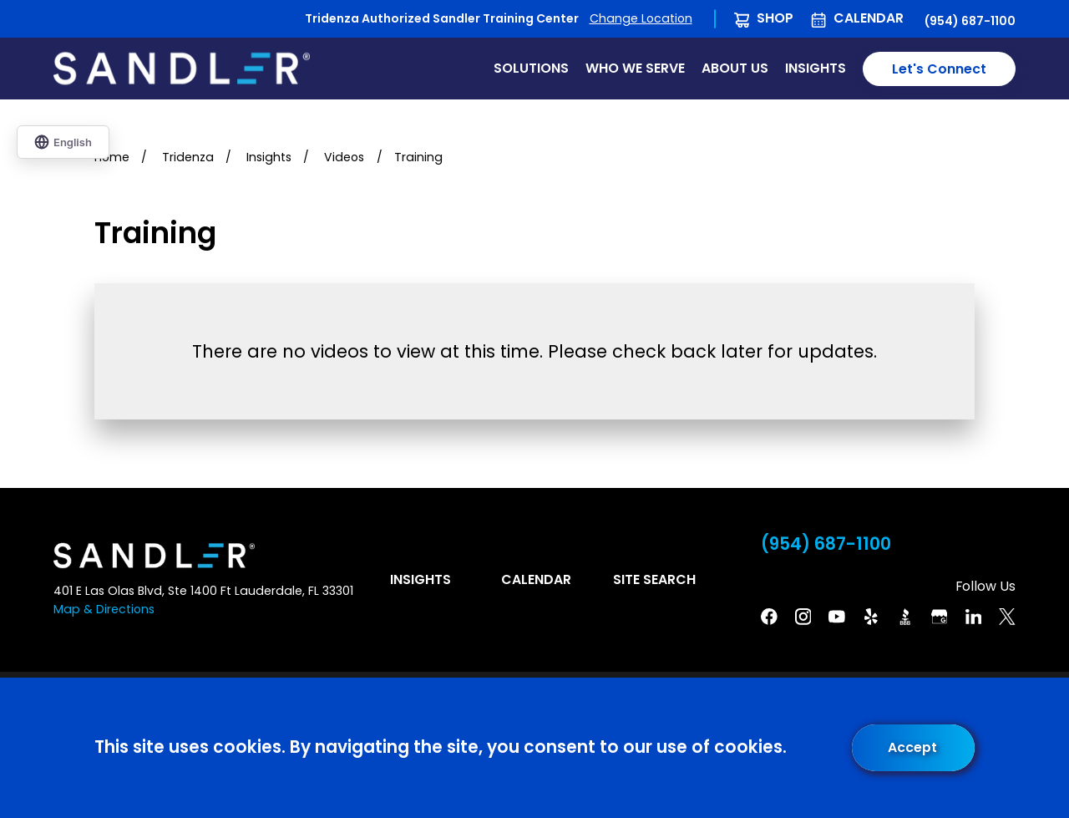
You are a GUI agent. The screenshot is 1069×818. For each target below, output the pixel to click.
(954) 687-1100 (970, 21)
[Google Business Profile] (939, 616)
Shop (775, 18)
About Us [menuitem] (735, 68)
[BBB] (905, 616)
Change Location (641, 18)
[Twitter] (1007, 616)
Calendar (868, 18)
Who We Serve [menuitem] (635, 68)
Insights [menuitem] (815, 68)
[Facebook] (769, 616)
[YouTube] (836, 616)
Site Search (654, 579)
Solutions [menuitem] (531, 68)
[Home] (181, 68)
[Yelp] (871, 616)
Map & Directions (104, 609)
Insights (420, 579)
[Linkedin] (973, 616)
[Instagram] (803, 616)
